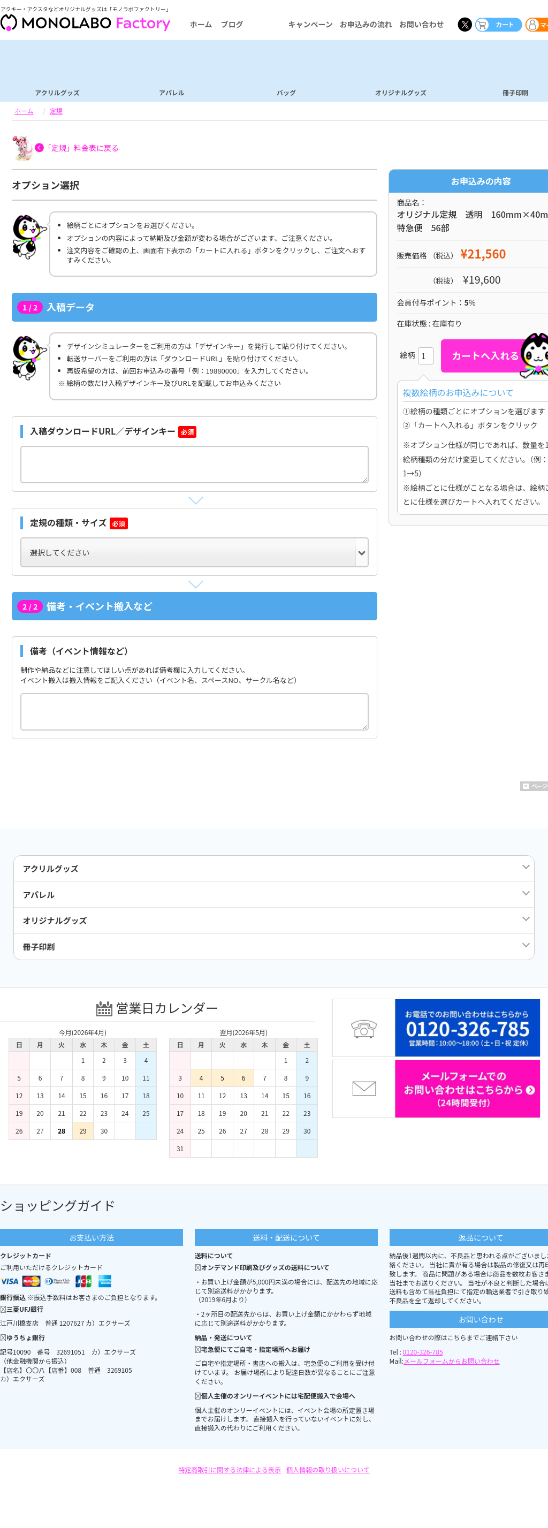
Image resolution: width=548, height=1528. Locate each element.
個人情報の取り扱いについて (328, 1479)
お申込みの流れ (366, 24)
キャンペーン (310, 24)
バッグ (286, 92)
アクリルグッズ (57, 92)
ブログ (231, 24)
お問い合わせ (421, 24)
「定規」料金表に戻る (81, 147)
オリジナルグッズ (401, 92)
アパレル (172, 92)
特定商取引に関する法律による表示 (229, 1479)
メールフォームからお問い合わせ (452, 1369)
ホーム (201, 24)
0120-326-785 (423, 1360)
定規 (56, 110)
